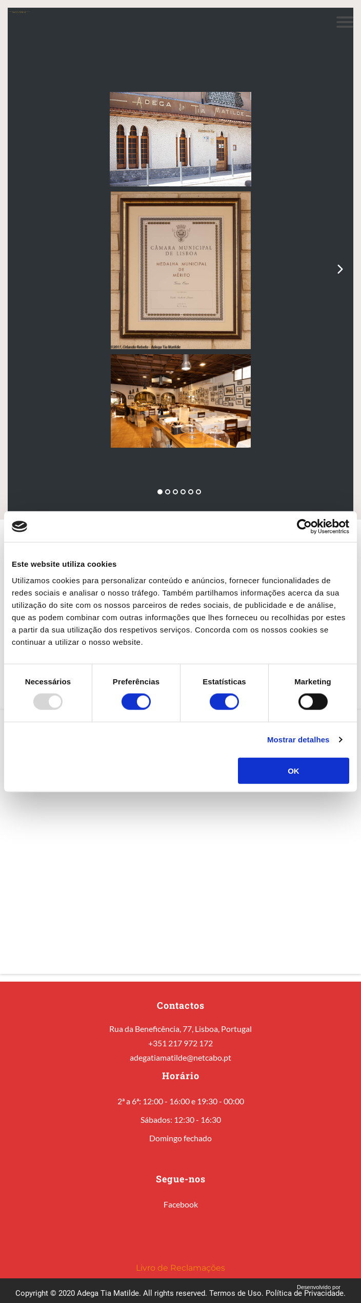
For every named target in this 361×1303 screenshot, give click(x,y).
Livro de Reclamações (180, 1268)
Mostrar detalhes (298, 739)
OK (293, 770)
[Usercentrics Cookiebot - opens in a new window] (304, 526)
